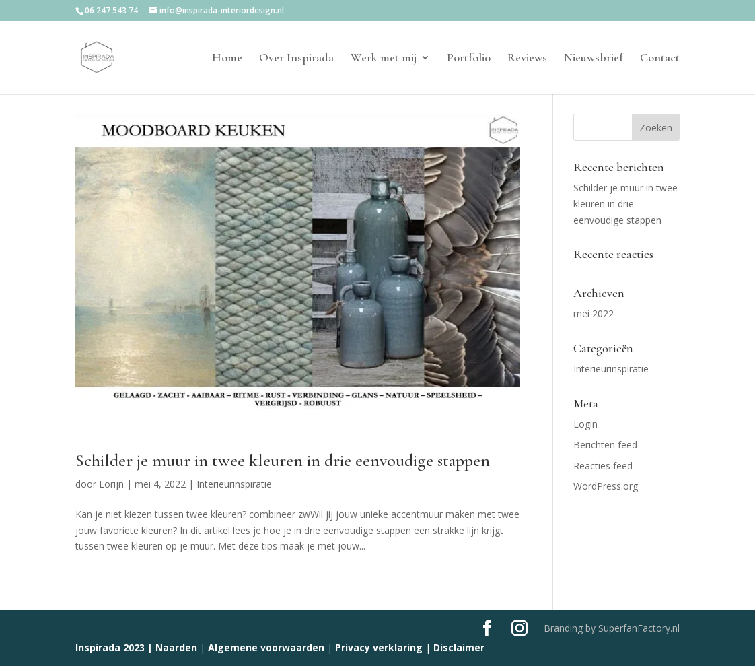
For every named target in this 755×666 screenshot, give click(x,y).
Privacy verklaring (379, 647)
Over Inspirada (296, 59)
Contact (660, 59)
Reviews (527, 59)
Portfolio (469, 59)
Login (585, 424)
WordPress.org (605, 485)
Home (227, 59)
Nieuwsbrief (593, 59)
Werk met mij (384, 59)
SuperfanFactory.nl (639, 628)
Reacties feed (603, 465)
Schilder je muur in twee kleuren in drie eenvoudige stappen (282, 460)
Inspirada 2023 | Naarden (136, 647)
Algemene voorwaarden (266, 647)
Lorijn (111, 483)
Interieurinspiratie (234, 483)
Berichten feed (605, 444)
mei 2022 (593, 313)
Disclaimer (458, 647)
